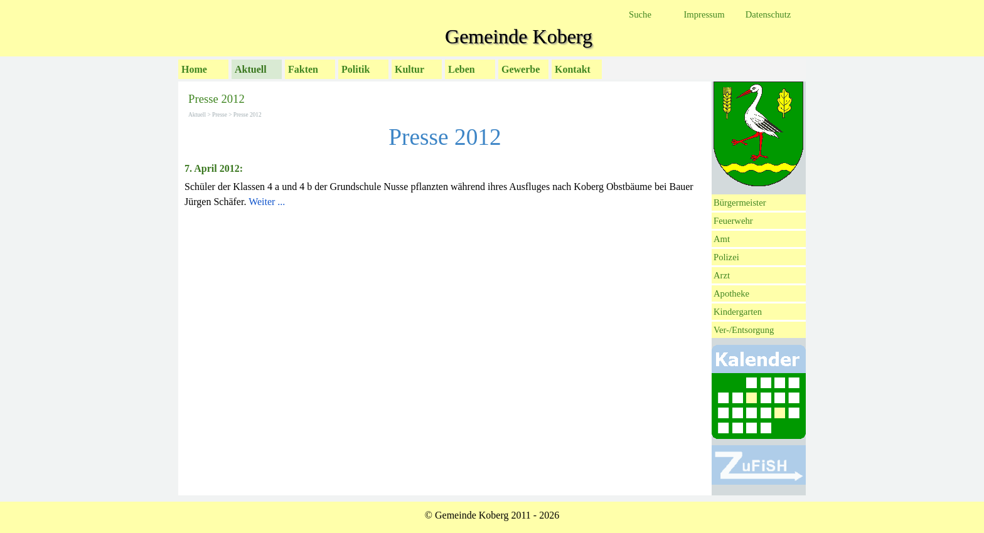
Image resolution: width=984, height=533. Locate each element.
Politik (355, 69)
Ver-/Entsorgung (744, 330)
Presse (219, 115)
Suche (640, 14)
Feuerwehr (733, 221)
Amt (722, 239)
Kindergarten (738, 312)
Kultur (409, 69)
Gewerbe (520, 69)
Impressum (703, 14)
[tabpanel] (444, 185)
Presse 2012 (247, 115)
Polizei (726, 257)
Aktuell (251, 69)
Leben (461, 69)
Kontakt (573, 69)
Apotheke (731, 293)
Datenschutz (768, 14)
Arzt (722, 275)
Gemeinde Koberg (518, 36)
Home (194, 69)
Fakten (303, 69)
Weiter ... (267, 201)
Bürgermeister (740, 203)
